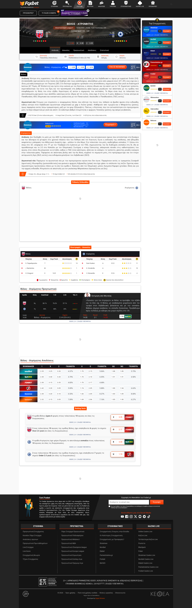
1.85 (122, 394)
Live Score (26, 551)
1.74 (82, 388)
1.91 (113, 377)
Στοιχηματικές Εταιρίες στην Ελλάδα (114, 532)
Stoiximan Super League (64, 28)
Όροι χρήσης (70, 593)
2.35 (42, 371)
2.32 (42, 399)
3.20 (59, 371)
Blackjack (142, 547)
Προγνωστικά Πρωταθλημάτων (35, 543)
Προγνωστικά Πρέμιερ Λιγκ (72, 563)
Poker (140, 551)
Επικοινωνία (120, 593)
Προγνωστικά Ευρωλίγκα (71, 555)
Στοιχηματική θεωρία (31, 555)
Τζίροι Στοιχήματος (30, 559)
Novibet (153, 39)
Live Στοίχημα (28, 547)
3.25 (50, 371)
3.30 (80, 43)
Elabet (152, 51)
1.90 (122, 399)
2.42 (70, 43)
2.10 (90, 377)
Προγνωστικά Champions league (74, 547)
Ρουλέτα (141, 543)
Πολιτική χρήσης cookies (87, 593)
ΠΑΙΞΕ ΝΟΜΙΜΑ (117, 67)
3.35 (89, 43)
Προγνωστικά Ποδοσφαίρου (72, 535)
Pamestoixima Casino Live (148, 567)
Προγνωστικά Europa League (72, 551)
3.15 (50, 382)
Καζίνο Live (142, 535)
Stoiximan (153, 28)
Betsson (153, 120)
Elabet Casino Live (145, 563)
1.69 (82, 399)
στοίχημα (36, 7)
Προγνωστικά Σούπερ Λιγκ (71, 559)
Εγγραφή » (110, 124)
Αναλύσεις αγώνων (30, 539)
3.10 (59, 394)
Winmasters (154, 97)
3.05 (59, 388)
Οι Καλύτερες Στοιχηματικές (111, 535)
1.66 (82, 394)
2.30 (42, 377)
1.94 (122, 388)
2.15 (90, 371)
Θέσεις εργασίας (106, 593)
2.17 (90, 382)
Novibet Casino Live (145, 559)
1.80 (113, 388)
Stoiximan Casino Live (146, 555)
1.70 (82, 371)
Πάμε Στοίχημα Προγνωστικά (72, 532)
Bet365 (152, 86)
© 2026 (60, 593)
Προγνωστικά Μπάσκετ (70, 539)
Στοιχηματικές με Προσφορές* (112, 539)
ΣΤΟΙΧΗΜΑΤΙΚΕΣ (115, 526)
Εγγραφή (157, 502)
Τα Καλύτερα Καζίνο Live (148, 539)
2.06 (90, 399)
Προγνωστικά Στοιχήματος (33, 532)
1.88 (113, 371)
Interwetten (154, 109)
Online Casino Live (145, 532)
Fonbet (152, 74)
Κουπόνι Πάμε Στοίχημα (32, 535)
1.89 (122, 371)
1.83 (113, 394)
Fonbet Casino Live (145, 571)
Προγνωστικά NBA (68, 543)
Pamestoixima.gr (156, 62)
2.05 (90, 388)
